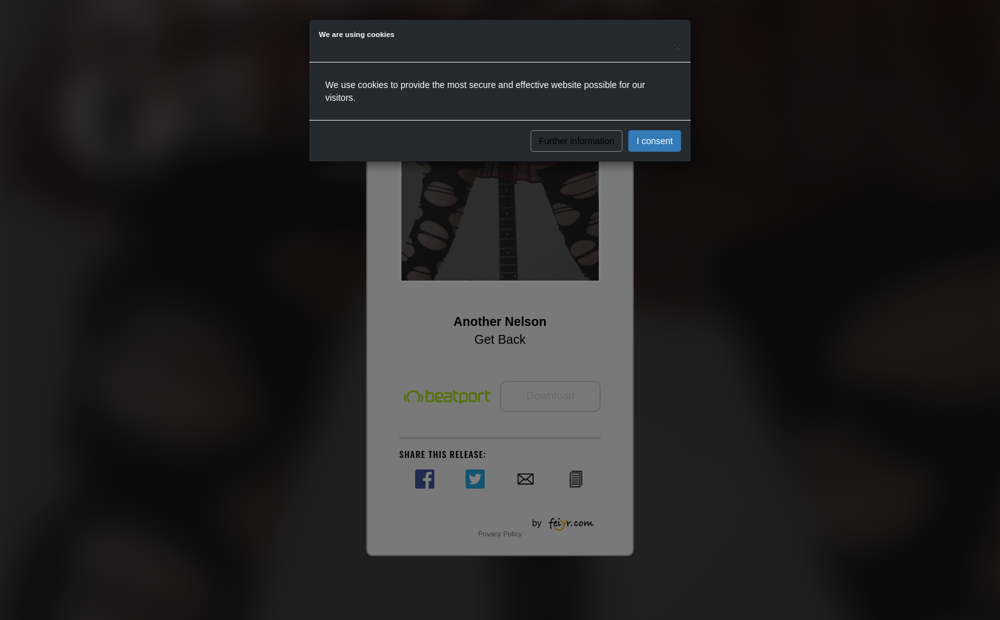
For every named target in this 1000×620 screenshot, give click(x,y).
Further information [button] (576, 141)
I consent (654, 141)
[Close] (677, 45)
